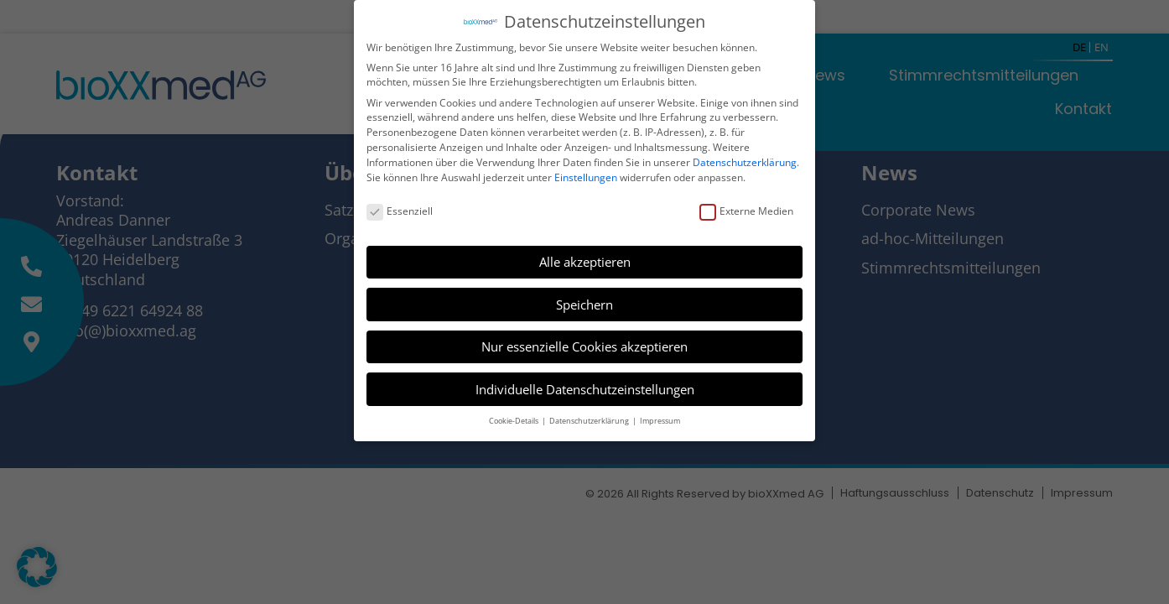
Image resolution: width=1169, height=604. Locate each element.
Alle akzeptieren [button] (585, 260)
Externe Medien (746, 209)
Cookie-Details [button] (514, 419)
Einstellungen (585, 175)
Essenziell (399, 209)
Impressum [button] (660, 419)
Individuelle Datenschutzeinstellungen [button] (584, 387)
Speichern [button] (584, 302)
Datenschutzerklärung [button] (590, 419)
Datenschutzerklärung (745, 161)
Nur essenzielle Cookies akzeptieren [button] (584, 344)
